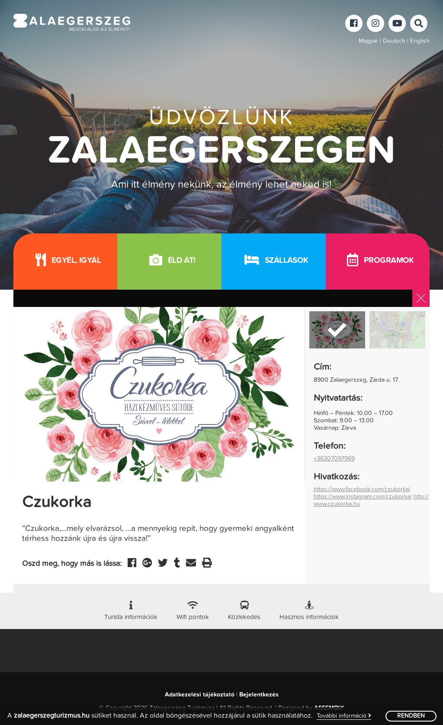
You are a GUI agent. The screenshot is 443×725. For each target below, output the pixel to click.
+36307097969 (334, 459)
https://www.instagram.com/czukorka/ (363, 497)
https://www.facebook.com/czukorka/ (362, 489)
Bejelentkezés (259, 695)
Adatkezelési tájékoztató (199, 695)
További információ (344, 715)
